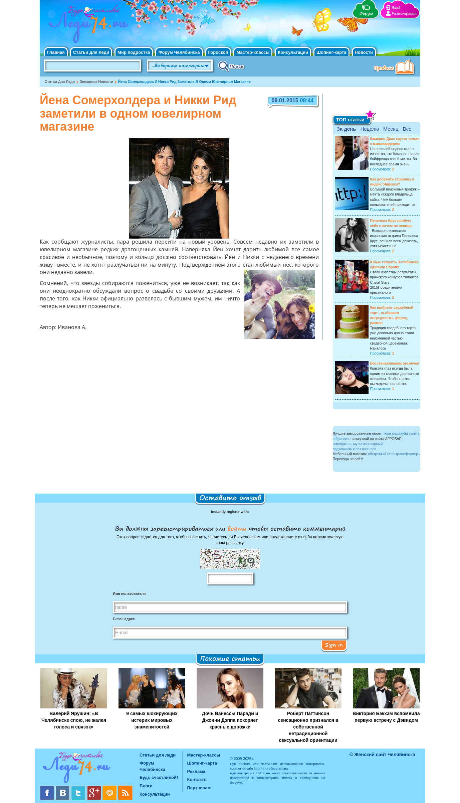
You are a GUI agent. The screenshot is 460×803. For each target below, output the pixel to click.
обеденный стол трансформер (393, 454)
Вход (396, 8)
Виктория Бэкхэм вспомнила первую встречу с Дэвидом (386, 717)
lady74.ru (261, 768)
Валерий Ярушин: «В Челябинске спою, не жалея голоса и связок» (73, 720)
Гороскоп (218, 52)
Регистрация (404, 13)
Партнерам (199, 787)
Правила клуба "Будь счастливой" (395, 67)
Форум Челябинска (179, 52)
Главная (56, 52)
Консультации (293, 52)
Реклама (196, 771)
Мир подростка (134, 52)
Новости (364, 52)
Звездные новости (96, 82)
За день (346, 129)
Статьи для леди (91, 52)
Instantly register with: (230, 512)
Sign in (334, 644)
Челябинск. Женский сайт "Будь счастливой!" (87, 26)
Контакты (197, 779)
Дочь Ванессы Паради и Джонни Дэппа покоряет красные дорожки (230, 720)
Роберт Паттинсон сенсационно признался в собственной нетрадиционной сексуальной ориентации (308, 727)
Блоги (146, 785)
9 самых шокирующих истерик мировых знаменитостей (152, 720)
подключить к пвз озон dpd (355, 449)
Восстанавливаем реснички (394, 363)
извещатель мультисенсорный (358, 444)
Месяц (390, 129)
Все (407, 129)
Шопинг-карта (331, 52)
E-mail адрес (124, 619)
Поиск (231, 65)
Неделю (370, 129)
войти (237, 528)
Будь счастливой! (159, 777)
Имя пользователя (129, 593)
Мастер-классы (252, 52)
